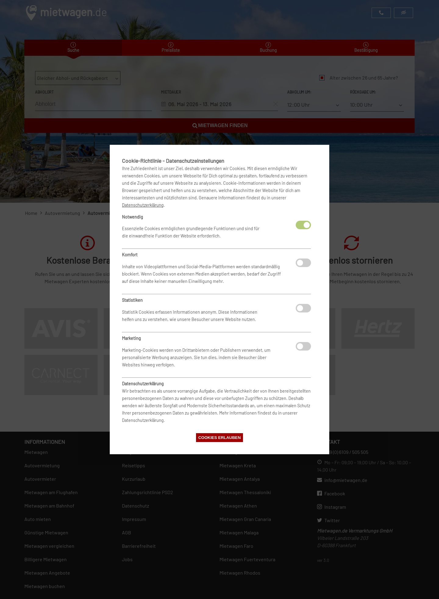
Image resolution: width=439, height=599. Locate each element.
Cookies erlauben (219, 437)
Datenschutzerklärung (143, 205)
